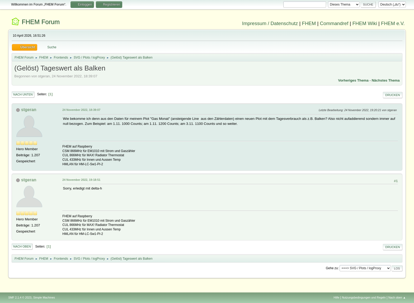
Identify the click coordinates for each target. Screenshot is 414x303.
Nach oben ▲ (397, 297)
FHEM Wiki (364, 23)
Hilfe (337, 297)
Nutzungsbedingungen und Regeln (364, 297)
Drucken (392, 95)
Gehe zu (332, 268)
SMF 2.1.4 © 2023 (19, 297)
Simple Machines (44, 297)
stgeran (28, 109)
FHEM (309, 23)
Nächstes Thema (386, 80)
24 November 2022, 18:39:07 (81, 109)
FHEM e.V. (393, 23)
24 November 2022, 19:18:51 (81, 179)
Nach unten (22, 94)
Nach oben (22, 246)
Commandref (334, 23)
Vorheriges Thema (353, 80)
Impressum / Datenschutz (270, 23)
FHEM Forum (41, 21)
